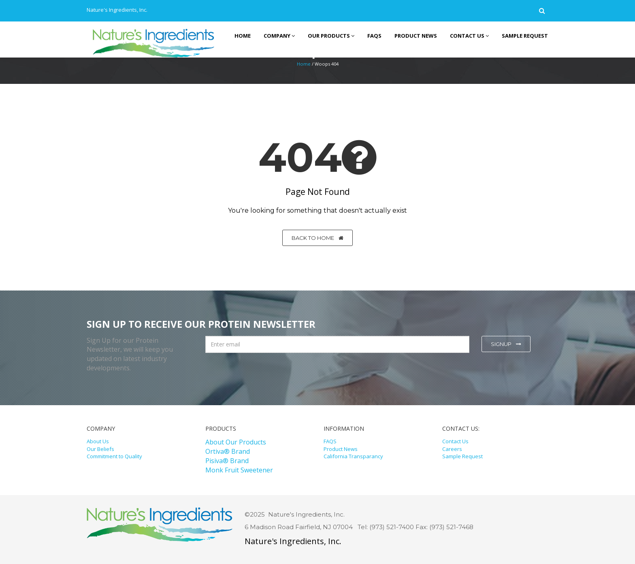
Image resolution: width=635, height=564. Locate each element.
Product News (341, 449)
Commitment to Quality (114, 456)
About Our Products (235, 442)
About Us (98, 441)
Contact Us (455, 441)
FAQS (330, 441)
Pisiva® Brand (227, 460)
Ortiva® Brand (227, 451)
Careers (452, 449)
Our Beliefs (100, 449)
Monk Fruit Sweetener (239, 470)
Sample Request (462, 456)
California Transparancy (353, 456)
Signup (506, 344)
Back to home (317, 238)
